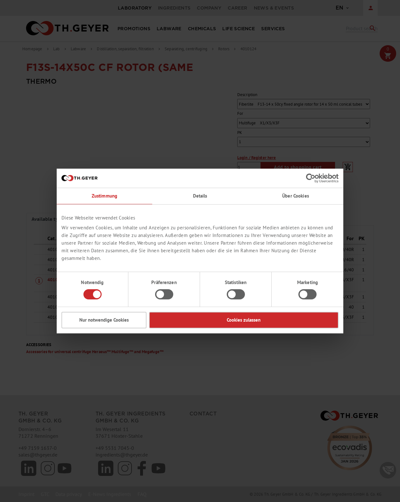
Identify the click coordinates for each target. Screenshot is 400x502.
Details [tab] (200, 196)
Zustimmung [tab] (104, 196)
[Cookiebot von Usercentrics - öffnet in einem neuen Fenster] (311, 178)
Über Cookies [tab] (295, 196)
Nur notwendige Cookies (104, 320)
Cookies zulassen (244, 320)
